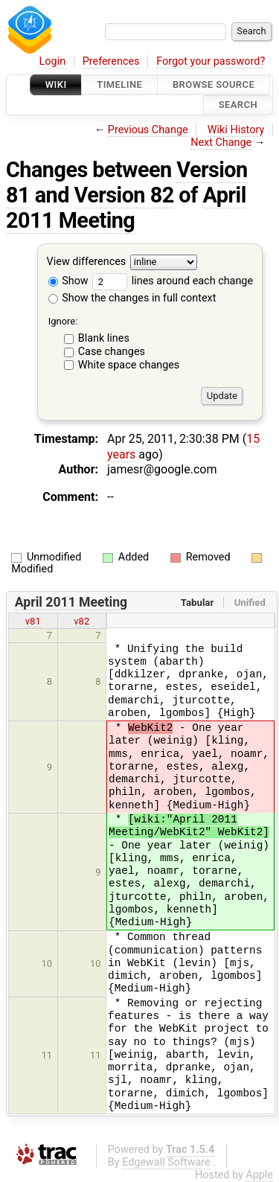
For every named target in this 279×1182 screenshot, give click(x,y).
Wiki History (236, 130)
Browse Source (213, 84)
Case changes (111, 351)
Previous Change (148, 130)
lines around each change (172, 281)
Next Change (220, 142)
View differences (86, 261)
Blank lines (103, 338)
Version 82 (124, 195)
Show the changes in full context (132, 298)
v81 (33, 621)
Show (68, 281)
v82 (81, 621)
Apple (259, 1175)
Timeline (119, 84)
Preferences (111, 61)
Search (238, 105)
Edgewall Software (166, 1162)
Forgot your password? (210, 61)
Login (52, 61)
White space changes (129, 365)
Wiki (56, 84)
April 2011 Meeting (126, 207)
